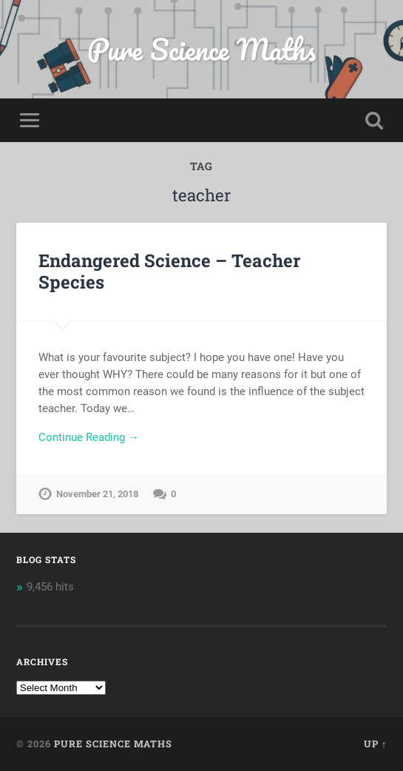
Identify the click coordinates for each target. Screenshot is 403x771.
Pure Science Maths (201, 49)
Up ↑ (375, 744)
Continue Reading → (88, 437)
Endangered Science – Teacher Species (169, 271)
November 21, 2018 (97, 493)
